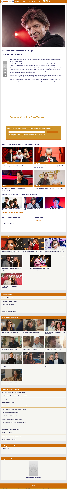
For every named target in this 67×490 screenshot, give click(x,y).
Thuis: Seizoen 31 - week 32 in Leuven (10, 349)
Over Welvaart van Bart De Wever (9, 311)
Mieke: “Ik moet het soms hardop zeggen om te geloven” (14, 405)
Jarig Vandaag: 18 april (8, 459)
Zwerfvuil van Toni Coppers (8, 304)
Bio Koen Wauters (9, 224)
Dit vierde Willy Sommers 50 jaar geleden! (11, 429)
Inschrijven (52, 131)
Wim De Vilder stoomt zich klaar (9, 439)
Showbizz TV (5, 237)
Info (22, 488)
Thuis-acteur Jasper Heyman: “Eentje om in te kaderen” (14, 422)
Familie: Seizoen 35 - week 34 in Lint (31, 365)
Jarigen (39, 1)
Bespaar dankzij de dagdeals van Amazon (11, 297)
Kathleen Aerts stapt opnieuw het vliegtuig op (11, 436)
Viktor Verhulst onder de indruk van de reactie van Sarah (14, 409)
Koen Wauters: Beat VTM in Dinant (52, 208)
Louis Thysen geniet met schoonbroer (10, 412)
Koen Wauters (37, 220)
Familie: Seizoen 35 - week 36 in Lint (31, 332)
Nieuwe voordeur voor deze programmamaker (12, 426)
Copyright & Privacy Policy (29, 488)
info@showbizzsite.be (41, 488)
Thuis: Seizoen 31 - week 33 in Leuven (10, 332)
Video (28, 1)
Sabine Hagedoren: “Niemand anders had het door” (13, 399)
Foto (33, 1)
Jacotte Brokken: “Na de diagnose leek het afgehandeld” (14, 395)
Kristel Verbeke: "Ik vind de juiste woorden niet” (12, 419)
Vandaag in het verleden (9, 446)
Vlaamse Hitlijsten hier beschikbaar (9, 301)
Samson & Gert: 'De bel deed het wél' (27, 117)
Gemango (61, 488)
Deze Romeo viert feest (7, 432)
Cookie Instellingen (51, 488)
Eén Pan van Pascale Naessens (8, 307)
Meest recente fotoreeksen (10, 317)
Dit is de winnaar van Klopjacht (8, 402)
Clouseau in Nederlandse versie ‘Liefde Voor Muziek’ (13, 392)
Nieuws (17, 1)
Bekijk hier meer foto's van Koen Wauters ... (13, 212)
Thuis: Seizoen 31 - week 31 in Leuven (53, 349)
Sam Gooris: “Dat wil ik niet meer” (9, 415)
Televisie (23, 1)
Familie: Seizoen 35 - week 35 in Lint (31, 349)
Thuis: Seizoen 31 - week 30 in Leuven (10, 382)
